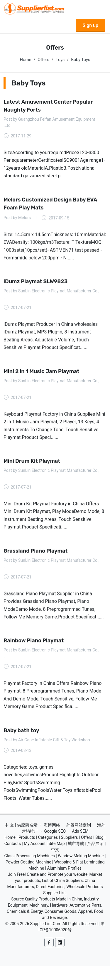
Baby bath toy (21, 731)
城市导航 (76, 845)
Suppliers (69, 838)
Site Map (57, 845)
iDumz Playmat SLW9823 (35, 282)
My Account (34, 845)
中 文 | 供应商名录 (21, 826)
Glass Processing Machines (29, 857)
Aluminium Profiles (64, 869)
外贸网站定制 (78, 826)
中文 (55, 851)
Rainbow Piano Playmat (34, 642)
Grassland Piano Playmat (35, 552)
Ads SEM (80, 832)
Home (25, 59)
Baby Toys (80, 59)
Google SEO (55, 832)
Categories (48, 838)
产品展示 (95, 845)
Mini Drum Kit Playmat (32, 462)
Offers (43, 59)
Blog (99, 838)
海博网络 (52, 826)
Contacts (12, 845)
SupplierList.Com (46, 925)
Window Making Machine (81, 857)
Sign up (90, 25)
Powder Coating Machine (28, 863)
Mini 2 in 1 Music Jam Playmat (41, 372)
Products (26, 838)
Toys (60, 59)
